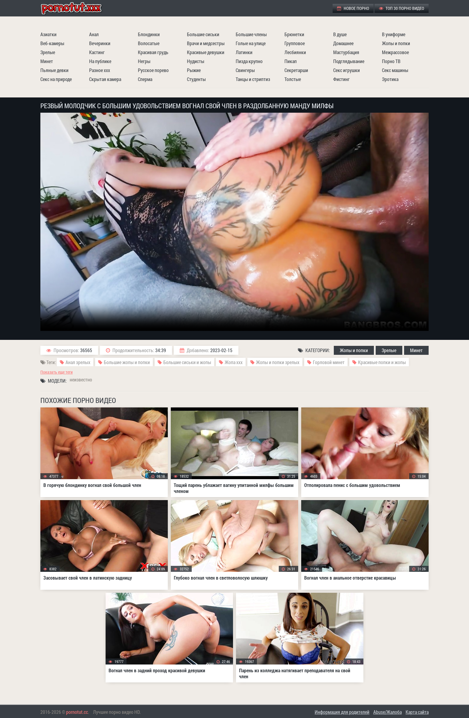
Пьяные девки (54, 70)
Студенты (196, 79)
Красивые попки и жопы (382, 362)
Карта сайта (417, 712)
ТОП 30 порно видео (401, 8)
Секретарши (296, 70)
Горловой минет (329, 362)
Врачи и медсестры (206, 43)
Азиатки (48, 34)
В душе (340, 34)
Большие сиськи (203, 34)
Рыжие (194, 70)
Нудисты (195, 61)
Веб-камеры (52, 43)
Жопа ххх (234, 362)
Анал (94, 34)
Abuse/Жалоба (387, 712)
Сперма (145, 79)
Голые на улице (251, 43)
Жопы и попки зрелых (277, 362)
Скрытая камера (105, 79)
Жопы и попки (396, 43)
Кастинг (97, 52)
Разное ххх (99, 70)
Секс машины (395, 70)
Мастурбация (346, 52)
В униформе (393, 34)
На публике (100, 61)
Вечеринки (99, 43)
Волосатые (148, 43)
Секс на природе (56, 79)
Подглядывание (348, 61)
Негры (144, 61)
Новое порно (353, 8)
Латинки (244, 52)
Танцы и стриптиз (253, 79)
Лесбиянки (295, 52)
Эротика (390, 79)
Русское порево (153, 70)
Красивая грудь (153, 52)
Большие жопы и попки (127, 362)
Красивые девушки (205, 52)
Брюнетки (294, 34)
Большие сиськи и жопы (187, 362)
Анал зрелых (78, 362)
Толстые (292, 79)
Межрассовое (395, 52)
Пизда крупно (249, 61)
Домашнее (343, 43)
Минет (46, 61)
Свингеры (245, 70)
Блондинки (149, 34)
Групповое (294, 43)
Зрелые (47, 52)
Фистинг (341, 79)
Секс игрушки (346, 70)
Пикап (290, 61)
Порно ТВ (391, 61)
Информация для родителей (342, 712)
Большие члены (251, 34)
